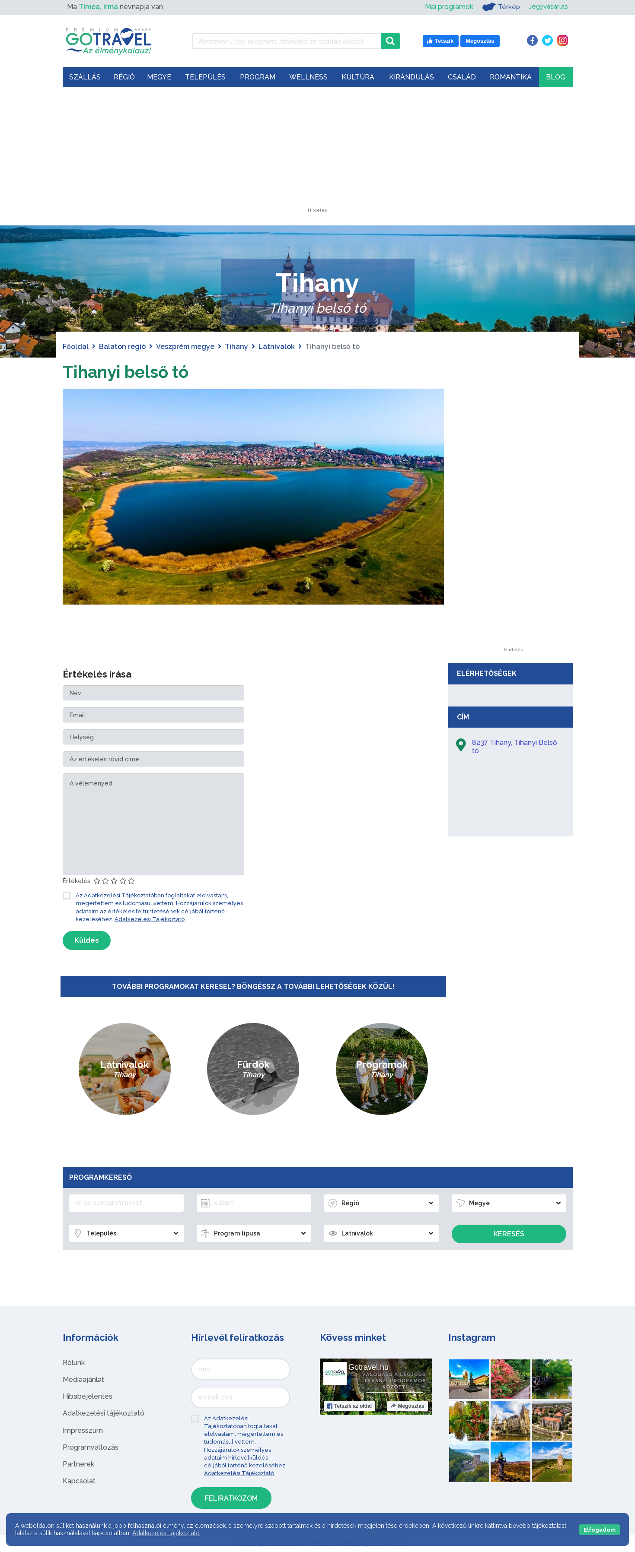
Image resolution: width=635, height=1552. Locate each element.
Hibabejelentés (87, 1396)
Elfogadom (600, 1530)
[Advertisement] (317, 154)
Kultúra (357, 77)
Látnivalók (276, 346)
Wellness (308, 77)
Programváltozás (90, 1447)
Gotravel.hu (368, 1367)
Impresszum (83, 1430)
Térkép (498, 7)
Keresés (509, 1234)
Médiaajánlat (83, 1379)
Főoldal (76, 346)
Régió (124, 77)
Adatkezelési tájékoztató (103, 1413)
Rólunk (74, 1363)
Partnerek (78, 1464)
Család (462, 77)
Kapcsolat (79, 1481)
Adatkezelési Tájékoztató (150, 919)
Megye (159, 77)
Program (257, 77)
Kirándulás (411, 77)
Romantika (511, 77)
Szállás (85, 77)
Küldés (86, 940)
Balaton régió (122, 346)
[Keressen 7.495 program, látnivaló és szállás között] (286, 41)
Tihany (236, 346)
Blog (555, 77)
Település (205, 77)
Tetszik (349, 1406)
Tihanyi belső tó (128, 371)
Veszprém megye (185, 346)
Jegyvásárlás (547, 7)
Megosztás (407, 1406)
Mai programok (446, 7)
